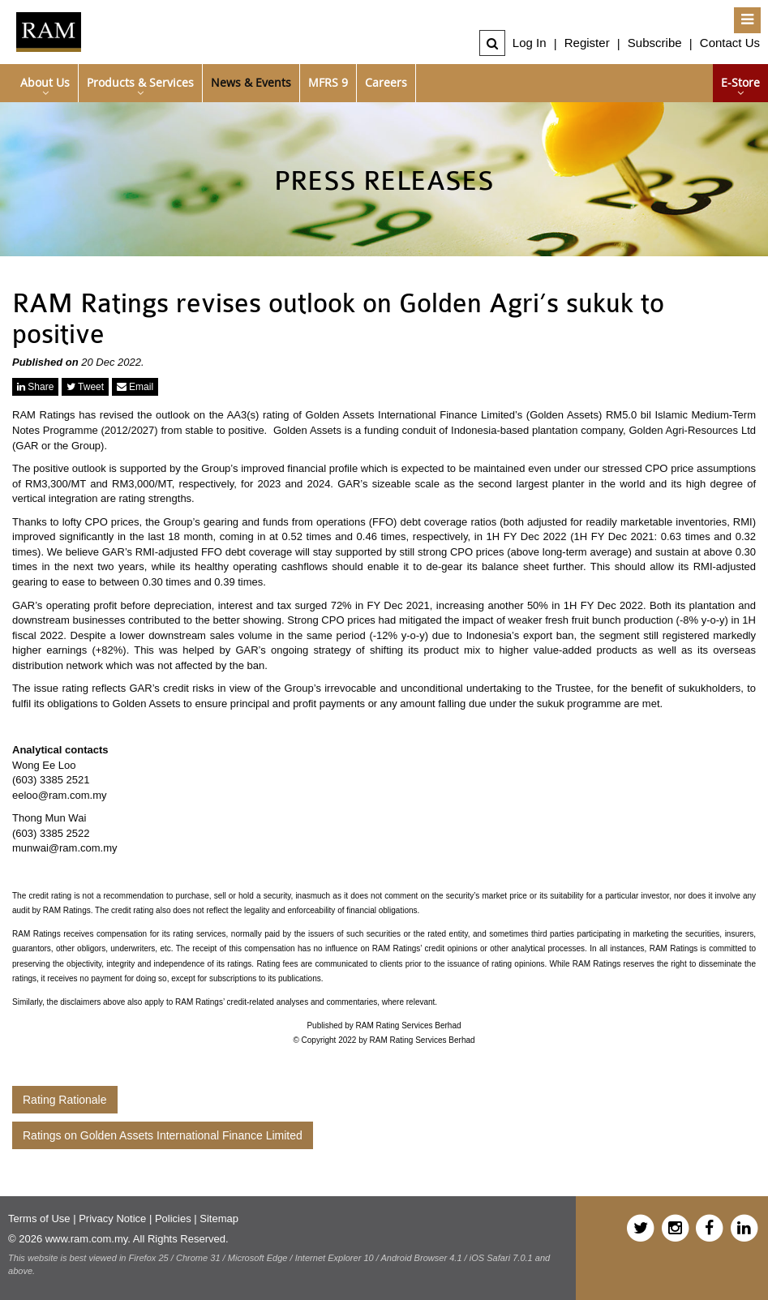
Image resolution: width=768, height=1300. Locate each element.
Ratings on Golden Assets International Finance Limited (162, 1135)
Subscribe (655, 42)
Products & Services (140, 82)
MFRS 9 (328, 82)
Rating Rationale (65, 1099)
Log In (530, 42)
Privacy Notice (112, 1218)
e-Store (740, 82)
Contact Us (730, 42)
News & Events (251, 82)
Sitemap (219, 1218)
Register (587, 42)
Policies (173, 1218)
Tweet (85, 387)
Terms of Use (39, 1218)
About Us (45, 82)
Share (35, 387)
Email (135, 387)
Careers (386, 82)
